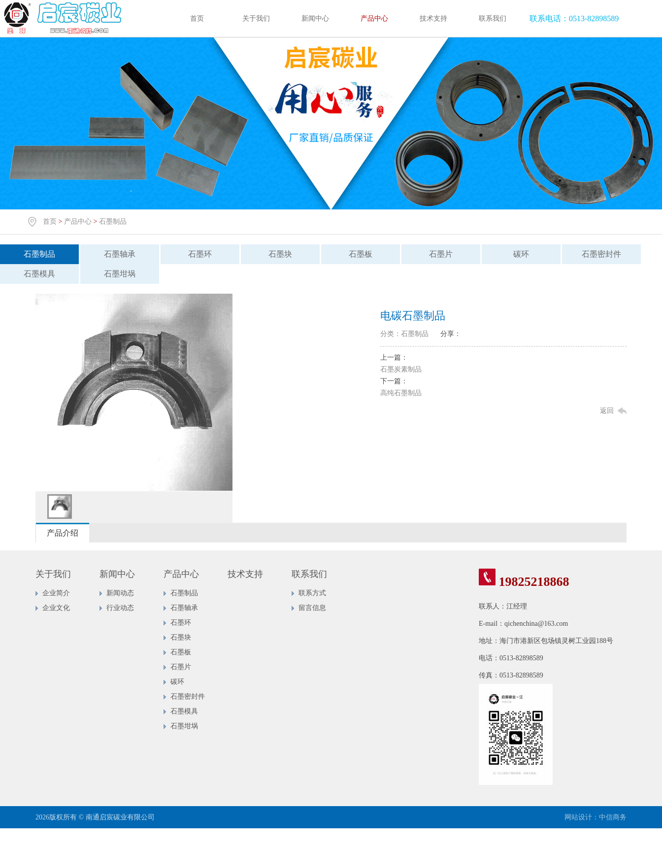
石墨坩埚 (119, 274)
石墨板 (360, 254)
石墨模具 (39, 274)
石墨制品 (113, 221)
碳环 (521, 254)
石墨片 (441, 254)
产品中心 (374, 18)
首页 (197, 18)
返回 (607, 410)
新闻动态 (120, 593)
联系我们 (492, 18)
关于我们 (256, 18)
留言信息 (312, 607)
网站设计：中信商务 (595, 817)
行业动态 (120, 607)
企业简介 (56, 593)
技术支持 (433, 18)
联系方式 (312, 593)
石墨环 (200, 254)
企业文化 (56, 607)
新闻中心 (315, 18)
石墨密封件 (601, 254)
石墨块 (280, 254)
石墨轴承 (119, 254)
